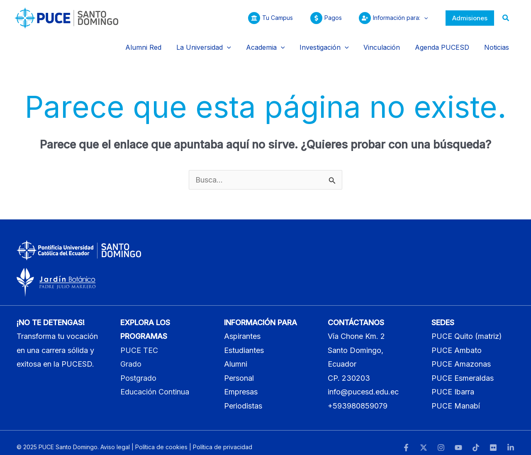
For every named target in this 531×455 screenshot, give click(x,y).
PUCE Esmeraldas (462, 369)
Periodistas (243, 397)
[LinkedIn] (510, 439)
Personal (239, 369)
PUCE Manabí (455, 397)
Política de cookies (161, 438)
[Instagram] (441, 439)
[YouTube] (458, 439)
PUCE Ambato (456, 341)
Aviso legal (115, 438)
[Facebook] (406, 439)
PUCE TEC (139, 341)
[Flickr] (493, 439)
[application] (422, 18)
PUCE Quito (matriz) (466, 328)
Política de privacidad (222, 438)
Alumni (235, 355)
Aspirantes (242, 328)
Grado (130, 355)
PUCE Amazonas (461, 355)
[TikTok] (476, 439)
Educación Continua (154, 383)
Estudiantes (244, 341)
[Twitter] (423, 439)
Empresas (241, 383)
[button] (470, 18)
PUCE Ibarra (452, 383)
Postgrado (138, 369)
